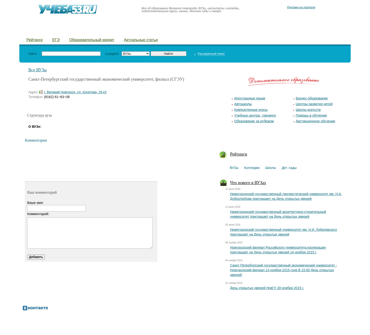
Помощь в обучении (311, 115)
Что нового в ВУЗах (248, 182)
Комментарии (36, 140)
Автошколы (243, 104)
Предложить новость (215, 31)
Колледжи (56, 31)
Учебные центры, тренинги (255, 115)
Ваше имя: (35, 203)
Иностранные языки (249, 98)
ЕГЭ (56, 40)
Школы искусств (308, 110)
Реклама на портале (301, 7)
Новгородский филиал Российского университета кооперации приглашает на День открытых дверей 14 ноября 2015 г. (278, 250)
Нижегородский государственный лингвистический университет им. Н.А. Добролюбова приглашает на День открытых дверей (286, 196)
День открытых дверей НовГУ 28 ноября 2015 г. (267, 288)
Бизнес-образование (312, 98)
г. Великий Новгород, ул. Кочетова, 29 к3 (75, 92)
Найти (32, 53)
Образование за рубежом (254, 121)
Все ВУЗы (37, 70)
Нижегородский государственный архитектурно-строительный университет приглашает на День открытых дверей (278, 214)
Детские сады (111, 31)
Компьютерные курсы (251, 110)
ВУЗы (31, 31)
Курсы (179, 31)
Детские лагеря (149, 31)
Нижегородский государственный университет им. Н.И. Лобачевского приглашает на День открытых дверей (283, 232)
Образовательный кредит (91, 40)
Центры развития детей (314, 104)
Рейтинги (34, 40)
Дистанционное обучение (315, 121)
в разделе (111, 53)
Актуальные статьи (141, 40)
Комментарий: (38, 214)
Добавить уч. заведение (267, 31)
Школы (82, 31)
